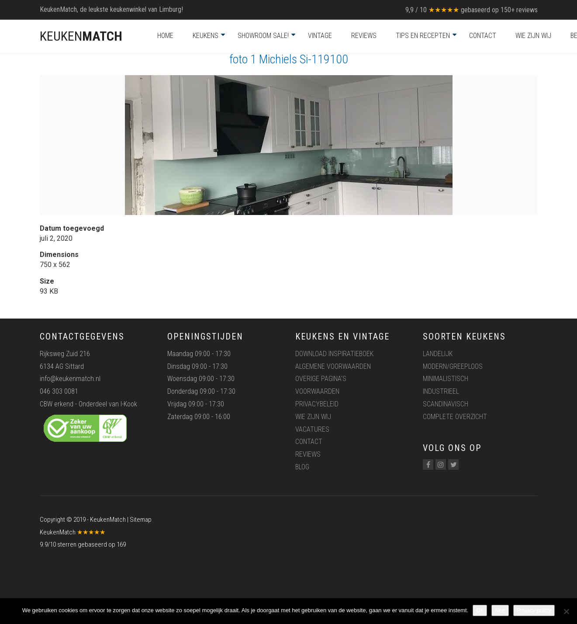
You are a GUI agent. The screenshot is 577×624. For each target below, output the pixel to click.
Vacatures (312, 429)
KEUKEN (81, 36)
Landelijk (438, 354)
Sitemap (141, 519)
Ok (480, 610)
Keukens (205, 35)
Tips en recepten (423, 35)
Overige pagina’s (320, 378)
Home (165, 35)
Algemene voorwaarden (333, 366)
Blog (302, 467)
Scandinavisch (445, 404)
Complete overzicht (455, 417)
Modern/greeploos (453, 366)
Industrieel (441, 391)
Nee (500, 610)
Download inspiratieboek (334, 354)
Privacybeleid (317, 404)
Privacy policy (534, 610)
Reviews (364, 35)
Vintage (320, 35)
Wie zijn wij (533, 35)
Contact (482, 35)
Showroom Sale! (263, 35)
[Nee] (566, 611)
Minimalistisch (445, 378)
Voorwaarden (317, 391)
